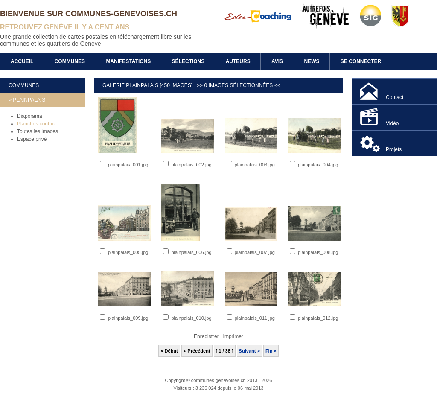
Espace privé (32, 139)
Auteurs (238, 61)
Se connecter (361, 61)
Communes (70, 61)
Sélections (188, 61)
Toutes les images (37, 131)
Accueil (22, 61)
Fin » (271, 350)
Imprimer (233, 336)
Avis (277, 61)
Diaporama (29, 116)
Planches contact (36, 124)
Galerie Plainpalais (131, 85)
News (311, 61)
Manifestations (128, 61)
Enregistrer (206, 336)
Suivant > (249, 350)
